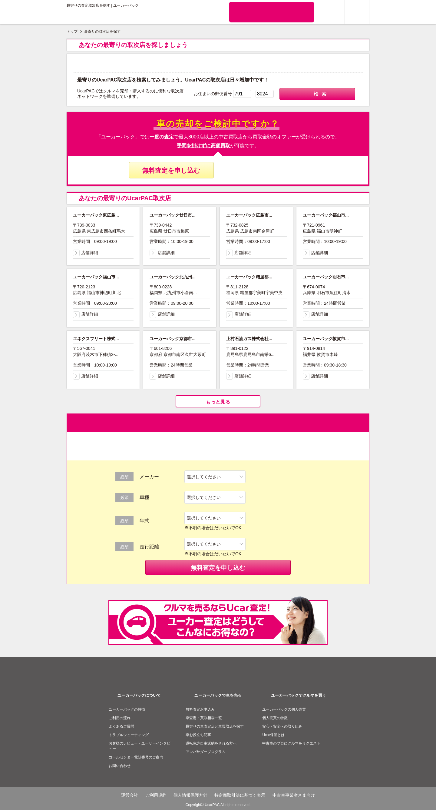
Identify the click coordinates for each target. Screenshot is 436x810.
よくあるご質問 (121, 726)
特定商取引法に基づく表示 (239, 795)
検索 (317, 94)
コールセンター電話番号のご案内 (136, 757)
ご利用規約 (156, 795)
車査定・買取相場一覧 (204, 718)
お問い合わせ (119, 766)
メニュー (357, 12)
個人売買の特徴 (275, 718)
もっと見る (218, 401)
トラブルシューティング (129, 735)
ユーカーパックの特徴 (127, 709)
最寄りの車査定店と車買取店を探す (215, 726)
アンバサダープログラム (206, 752)
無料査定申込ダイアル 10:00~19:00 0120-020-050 (271, 12)
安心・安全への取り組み (282, 726)
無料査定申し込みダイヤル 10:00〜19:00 (265, 170)
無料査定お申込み (200, 709)
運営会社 (129, 795)
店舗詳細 (85, 252)
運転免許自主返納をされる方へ (211, 743)
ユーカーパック (94, 17)
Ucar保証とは (273, 735)
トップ (72, 31)
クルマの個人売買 (196, 12)
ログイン (332, 12)
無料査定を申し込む (171, 170)
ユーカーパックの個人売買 (284, 709)
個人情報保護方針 (190, 795)
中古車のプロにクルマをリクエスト (291, 743)
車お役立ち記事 (198, 735)
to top (360, 701)
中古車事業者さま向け (293, 795)
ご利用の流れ (119, 718)
